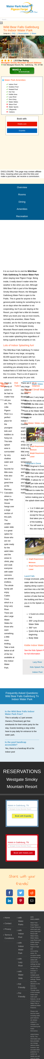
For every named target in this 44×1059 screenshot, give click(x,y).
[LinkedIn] (10, 901)
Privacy (8, 929)
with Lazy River (20, 962)
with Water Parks (20, 921)
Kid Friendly (21, 986)
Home (7, 918)
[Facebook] (10, 893)
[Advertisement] (22, 153)
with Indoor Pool (21, 933)
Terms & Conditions (9, 936)
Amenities (22, 209)
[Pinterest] (22, 901)
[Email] (33, 901)
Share (33, 33)
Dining (22, 201)
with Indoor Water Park (21, 948)
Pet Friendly (21, 995)
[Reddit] (33, 893)
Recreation (22, 216)
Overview (22, 187)
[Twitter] (22, 893)
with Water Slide (20, 974)
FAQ (13, 33)
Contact (8, 923)
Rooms (22, 194)
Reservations (23, 33)
